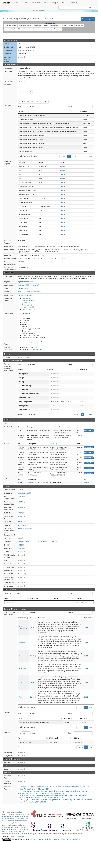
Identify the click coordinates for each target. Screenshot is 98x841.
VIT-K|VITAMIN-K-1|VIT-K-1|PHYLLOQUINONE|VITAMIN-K (38, 542)
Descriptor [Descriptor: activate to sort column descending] (22, 618)
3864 (20, 538)
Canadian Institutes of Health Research (15, 814)
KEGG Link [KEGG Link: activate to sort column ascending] (77, 738)
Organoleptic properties (45, 29)
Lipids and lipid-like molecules (28, 285)
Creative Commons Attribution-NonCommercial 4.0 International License (55, 839)
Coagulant (22, 642)
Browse (16, 3)
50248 (33, 627)
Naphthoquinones (29, 301)
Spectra (71, 26)
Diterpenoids (27, 298)
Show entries (26, 106)
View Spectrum (88, 430)
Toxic (20, 697)
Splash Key (57, 427)
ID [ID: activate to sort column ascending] (30, 618)
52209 (33, 697)
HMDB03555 (23, 525)
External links (79, 26)
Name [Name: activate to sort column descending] (20, 718)
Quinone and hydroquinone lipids (30, 292)
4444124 (21, 490)
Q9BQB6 (84, 722)
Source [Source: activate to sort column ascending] (84, 111)
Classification (37, 26)
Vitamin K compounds (26, 295)
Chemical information (25, 26)
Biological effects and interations (26, 29)
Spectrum (79, 435)
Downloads (36, 3)
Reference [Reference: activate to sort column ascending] (83, 369)
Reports (45, 3)
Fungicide (22, 656)
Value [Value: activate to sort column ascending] (51, 369)
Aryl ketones (27, 305)
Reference (78, 598)
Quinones (26, 303)
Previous (63, 156)
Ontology (45, 26)
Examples (54, 3)
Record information (10, 26)
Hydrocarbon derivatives (31, 309)
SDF (28, 102)
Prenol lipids (23, 288)
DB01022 (22, 522)
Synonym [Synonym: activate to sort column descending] (21, 111)
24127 (33, 656)
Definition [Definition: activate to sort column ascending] (41, 618)
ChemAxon (62, 174)
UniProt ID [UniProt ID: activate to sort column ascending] (83, 718)
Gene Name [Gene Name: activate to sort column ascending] (68, 718)
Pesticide (22, 682)
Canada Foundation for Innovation (13, 816)
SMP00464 (54, 742)
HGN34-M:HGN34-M (26, 528)
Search (26, 3)
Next (90, 156)
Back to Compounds (88, 19)
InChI (45, 102)
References (57, 29)
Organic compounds (25, 282)
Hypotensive (23, 668)
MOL (23, 102)
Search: (80, 106)
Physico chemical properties (58, 26)
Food (6, 598)
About (64, 3)
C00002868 (22, 548)
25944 (33, 682)
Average (57, 598)
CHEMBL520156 (24, 493)
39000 (21, 545)
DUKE (86, 627)
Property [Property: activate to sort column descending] (21, 369)
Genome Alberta (14, 829)
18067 (21, 513)
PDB (33, 102)
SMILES (39, 102)
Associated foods (10, 29)
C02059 (32, 347)
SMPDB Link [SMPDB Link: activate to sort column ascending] (53, 738)
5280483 (21, 502)
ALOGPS (62, 166)
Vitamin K (22, 574)
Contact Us (73, 3)
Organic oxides (28, 307)
